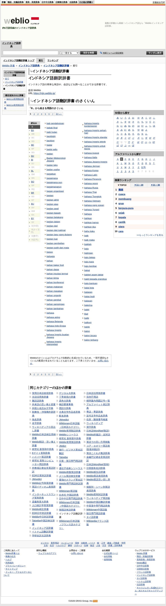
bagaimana (52, 178)
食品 (92, 545)
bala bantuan (90, 283)
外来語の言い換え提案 (44, 404)
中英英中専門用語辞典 (98, 505)
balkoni (87, 322)
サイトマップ (12, 569)
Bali (86, 314)
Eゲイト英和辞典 (41, 453)
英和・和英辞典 (33, 2)
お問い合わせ (77, 553)
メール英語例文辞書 (69, 476)
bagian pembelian (55, 243)
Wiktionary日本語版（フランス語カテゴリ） (69, 525)
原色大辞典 (65, 400)
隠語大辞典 (65, 408)
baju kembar (90, 266)
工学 (103, 543)
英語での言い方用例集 (98, 442)
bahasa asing (53, 317)
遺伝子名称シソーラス (71, 468)
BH (32, 156)
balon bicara (90, 335)
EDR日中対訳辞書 (41, 513)
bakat (87, 270)
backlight (51, 136)
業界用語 (55, 543)
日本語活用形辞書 (95, 393)
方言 (104, 545)
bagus (50, 252)
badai (49, 145)
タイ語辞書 (92, 517)
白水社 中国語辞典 (69, 494)
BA (32, 130)
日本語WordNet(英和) (97, 464)
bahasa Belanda (55, 321)
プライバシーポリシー (16, 566)
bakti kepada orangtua (95, 279)
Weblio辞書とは (12, 553)
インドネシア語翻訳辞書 (56, 65)
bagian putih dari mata (58, 247)
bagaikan (51, 174)
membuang (124, 199)
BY (32, 218)
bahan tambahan (55, 308)
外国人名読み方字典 (42, 408)
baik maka (89, 240)
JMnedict (37, 479)
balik (86, 318)
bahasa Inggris (54, 330)
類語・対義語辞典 (16, 2)
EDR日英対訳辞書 (41, 475)
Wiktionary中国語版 (96, 509)
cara (121, 231)
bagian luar (52, 239)
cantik (122, 222)
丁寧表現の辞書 (67, 397)
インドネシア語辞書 (42, 528)
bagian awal (53, 208)
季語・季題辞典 (94, 411)
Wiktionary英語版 (68, 491)
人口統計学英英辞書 (42, 505)
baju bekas (89, 257)
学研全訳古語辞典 (41, 535)
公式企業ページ (111, 553)
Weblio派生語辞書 (96, 472)
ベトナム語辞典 (144, 581)
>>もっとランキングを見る (150, 235)
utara (121, 226)
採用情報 (108, 559)
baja (86, 248)
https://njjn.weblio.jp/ (44, 93)
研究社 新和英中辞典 (70, 438)
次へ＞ (59, 114)
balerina (88, 305)
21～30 (155, 185)
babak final (52, 127)
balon (87, 331)
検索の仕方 (11, 556)
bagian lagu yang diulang (59, 234)
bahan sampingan (56, 304)
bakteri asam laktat (93, 274)
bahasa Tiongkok (92, 196)
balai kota (89, 287)
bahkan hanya (91, 222)
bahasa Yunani (91, 209)
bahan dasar (53, 269)
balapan (88, 292)
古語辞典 (73, 2)
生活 (52, 545)
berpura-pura (126, 208)
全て (7, 78)
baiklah (87, 244)
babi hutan (52, 132)
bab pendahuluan (55, 123)
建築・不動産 (113, 543)
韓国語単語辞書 (67, 509)
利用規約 (10, 563)
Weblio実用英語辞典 (70, 442)
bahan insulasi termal (57, 273)
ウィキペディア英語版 (98, 498)
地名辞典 (36, 419)
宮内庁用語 (92, 397)
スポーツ (78, 545)
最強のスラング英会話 (71, 479)
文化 (46, 545)
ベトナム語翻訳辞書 (42, 531)
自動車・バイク (88, 543)
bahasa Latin (90, 175)
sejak (121, 213)
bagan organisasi (55, 191)
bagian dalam (53, 221)
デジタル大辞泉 (67, 393)
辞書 (4, 2)
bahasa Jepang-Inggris (95, 162)
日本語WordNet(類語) (97, 430)
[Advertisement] (145, 23)
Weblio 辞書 (8, 65)
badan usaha (53, 169)
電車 (77, 543)
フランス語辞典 (144, 572)
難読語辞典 (38, 400)
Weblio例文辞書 (40, 509)
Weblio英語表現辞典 (97, 476)
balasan (88, 301)
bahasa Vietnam (92, 201)
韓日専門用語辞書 (95, 513)
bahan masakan (55, 291)
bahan (50, 260)
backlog (50, 140)
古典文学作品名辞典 (69, 412)
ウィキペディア (94, 423)
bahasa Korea (91, 170)
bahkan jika (90, 227)
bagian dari (52, 226)
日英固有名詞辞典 (95, 468)
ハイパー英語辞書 (41, 457)
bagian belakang (55, 217)
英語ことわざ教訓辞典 (98, 453)
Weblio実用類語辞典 (70, 430)
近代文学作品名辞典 (97, 415)
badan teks (52, 165)
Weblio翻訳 (142, 563)
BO (32, 182)
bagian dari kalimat (56, 230)
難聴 (120, 189)
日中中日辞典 (47, 2)
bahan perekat (54, 300)
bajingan (88, 253)
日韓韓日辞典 (61, 2)
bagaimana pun (54, 182)
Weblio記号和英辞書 (43, 483)
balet (86, 309)
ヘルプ (9, 559)
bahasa (50, 313)
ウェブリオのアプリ (47, 553)
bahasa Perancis (92, 179)
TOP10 (122, 185)
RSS (95, 601)
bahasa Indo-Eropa (56, 326)
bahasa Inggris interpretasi (54, 343)
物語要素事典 (66, 404)
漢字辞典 (91, 427)
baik (86, 235)
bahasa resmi (91, 183)
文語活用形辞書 (40, 397)
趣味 (70, 545)
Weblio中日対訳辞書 (43, 516)
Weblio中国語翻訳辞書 (98, 502)
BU (32, 204)
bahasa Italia (90, 157)
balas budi (89, 296)
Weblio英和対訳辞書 (97, 494)
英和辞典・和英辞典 (146, 559)
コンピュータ (67, 543)
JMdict (62, 446)
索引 (41, 60)
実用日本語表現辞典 (42, 393)
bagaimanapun (54, 187)
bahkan (88, 218)
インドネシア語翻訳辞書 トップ (18, 60)
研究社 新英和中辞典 (43, 449)
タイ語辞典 (142, 578)
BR (32, 193)
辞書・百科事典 (115, 545)
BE (32, 145)
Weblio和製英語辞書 (70, 472)
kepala (122, 217)
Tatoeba (63, 457)
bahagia (51, 256)
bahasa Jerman (92, 166)
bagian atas (52, 204)
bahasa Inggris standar (95, 137)
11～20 (138, 185)
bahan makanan (55, 286)
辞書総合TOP (159, 2)
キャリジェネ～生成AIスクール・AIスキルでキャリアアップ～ (149, 591)
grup (121, 203)
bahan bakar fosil (55, 265)
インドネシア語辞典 (29, 65)
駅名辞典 (63, 415)
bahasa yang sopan (94, 205)
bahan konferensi (55, 282)
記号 (143, 167)
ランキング (52, 60)
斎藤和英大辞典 (40, 501)
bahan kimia (53, 278)
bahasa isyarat (91, 153)
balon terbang (91, 340)
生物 (86, 545)
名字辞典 (36, 423)
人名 (98, 545)
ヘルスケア (61, 545)
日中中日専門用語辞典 (71, 498)
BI (32, 160)
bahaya (88, 214)
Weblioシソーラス (68, 434)
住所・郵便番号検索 (97, 419)
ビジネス (45, 543)
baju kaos (89, 261)
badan (50, 153)
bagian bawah (54, 213)
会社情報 (108, 556)
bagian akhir (53, 200)
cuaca (121, 194)
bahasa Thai (90, 192)
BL (32, 171)
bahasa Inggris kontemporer (91, 124)
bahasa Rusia (91, 188)
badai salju (52, 149)
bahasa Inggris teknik (95, 141)
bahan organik (54, 295)
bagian (50, 195)
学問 (123, 543)
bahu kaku (89, 231)
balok (87, 327)
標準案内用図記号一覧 (98, 400)
